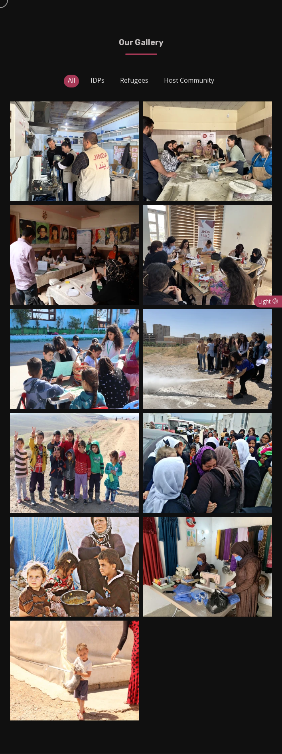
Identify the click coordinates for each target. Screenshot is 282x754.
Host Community (189, 80)
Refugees (134, 80)
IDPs (98, 80)
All (71, 80)
